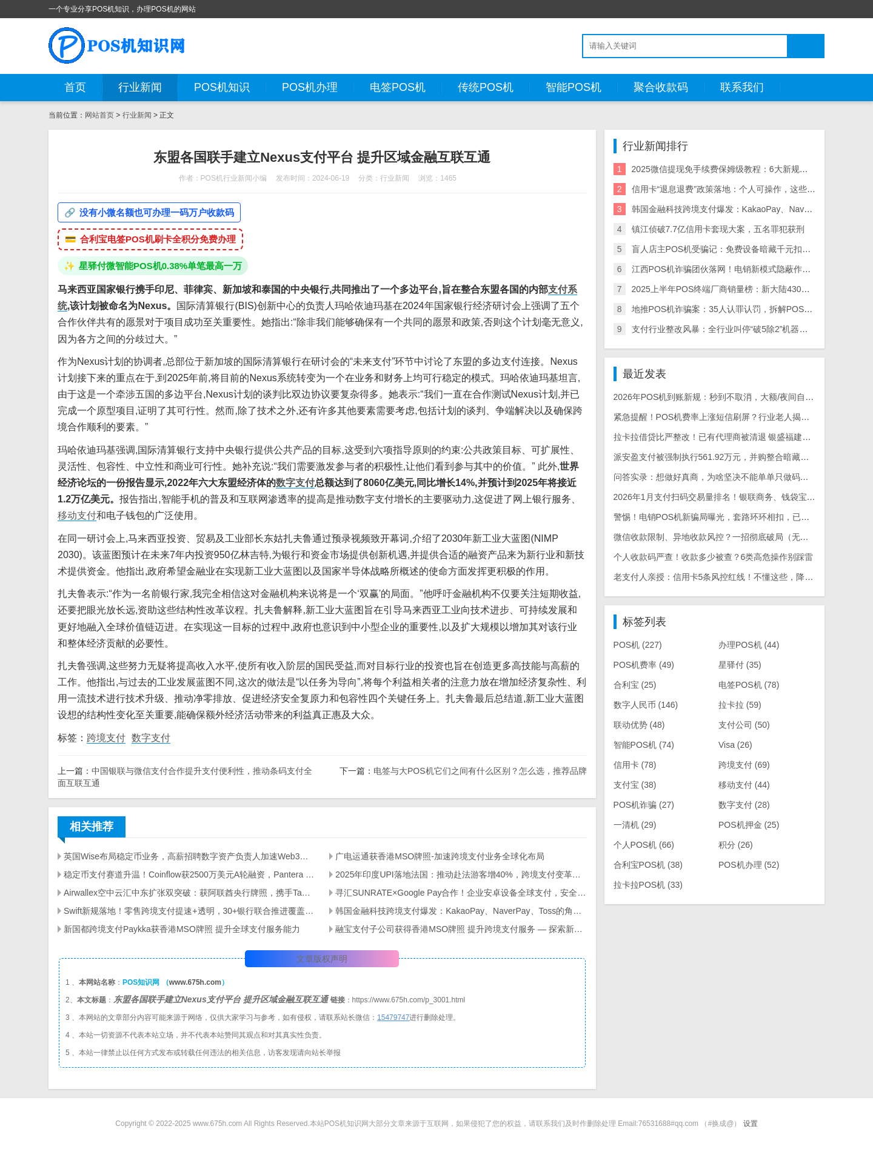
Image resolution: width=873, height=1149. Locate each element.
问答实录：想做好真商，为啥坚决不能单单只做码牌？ (715, 477)
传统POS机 (485, 87)
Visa (735, 745)
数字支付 (295, 483)
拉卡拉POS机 (648, 885)
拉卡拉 (739, 705)
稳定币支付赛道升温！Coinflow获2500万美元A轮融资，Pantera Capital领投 (189, 874)
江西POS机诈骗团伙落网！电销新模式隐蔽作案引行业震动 (743, 269)
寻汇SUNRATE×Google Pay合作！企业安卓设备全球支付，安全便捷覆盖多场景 (460, 893)
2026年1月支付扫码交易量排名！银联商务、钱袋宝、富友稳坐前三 (740, 497)
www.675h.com (195, 982)
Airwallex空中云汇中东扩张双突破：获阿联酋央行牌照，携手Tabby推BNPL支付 (189, 893)
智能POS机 (573, 87)
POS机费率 (644, 665)
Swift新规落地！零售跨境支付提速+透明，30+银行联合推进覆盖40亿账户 (189, 911)
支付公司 (744, 725)
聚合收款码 (661, 87)
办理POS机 (748, 645)
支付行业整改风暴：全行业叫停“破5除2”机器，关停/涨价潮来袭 (751, 329)
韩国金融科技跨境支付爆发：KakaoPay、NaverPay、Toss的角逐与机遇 (460, 911)
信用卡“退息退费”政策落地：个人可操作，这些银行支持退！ (745, 189)
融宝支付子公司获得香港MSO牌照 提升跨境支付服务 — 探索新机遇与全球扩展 (460, 929)
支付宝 (635, 785)
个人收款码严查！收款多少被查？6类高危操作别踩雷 (714, 557)
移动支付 (77, 515)
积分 (735, 845)
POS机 (638, 645)
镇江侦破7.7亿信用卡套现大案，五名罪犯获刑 (718, 229)
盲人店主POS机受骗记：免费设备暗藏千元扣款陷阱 (730, 249)
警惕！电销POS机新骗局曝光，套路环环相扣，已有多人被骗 (729, 517)
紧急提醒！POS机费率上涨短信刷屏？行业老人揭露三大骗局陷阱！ (741, 417)
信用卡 (635, 765)
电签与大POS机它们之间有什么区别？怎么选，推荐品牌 (480, 771)
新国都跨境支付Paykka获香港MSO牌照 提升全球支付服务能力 (182, 929)
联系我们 (742, 87)
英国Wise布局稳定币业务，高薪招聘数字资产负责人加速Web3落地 (189, 856)
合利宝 (635, 685)
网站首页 (99, 115)
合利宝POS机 (648, 865)
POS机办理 (310, 87)
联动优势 (639, 725)
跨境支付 (106, 738)
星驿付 (739, 665)
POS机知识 (222, 87)
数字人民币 (646, 705)
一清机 (635, 825)
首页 (75, 87)
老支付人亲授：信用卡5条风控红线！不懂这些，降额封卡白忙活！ (739, 577)
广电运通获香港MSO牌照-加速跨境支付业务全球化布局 (439, 856)
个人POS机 (644, 845)
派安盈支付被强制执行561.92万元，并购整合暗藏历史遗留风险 (733, 457)
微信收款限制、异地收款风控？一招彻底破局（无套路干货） (728, 537)
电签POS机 (398, 87)
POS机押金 (748, 825)
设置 (750, 1123)
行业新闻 (140, 87)
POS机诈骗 (644, 805)
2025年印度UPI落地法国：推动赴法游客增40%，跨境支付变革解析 (460, 874)
